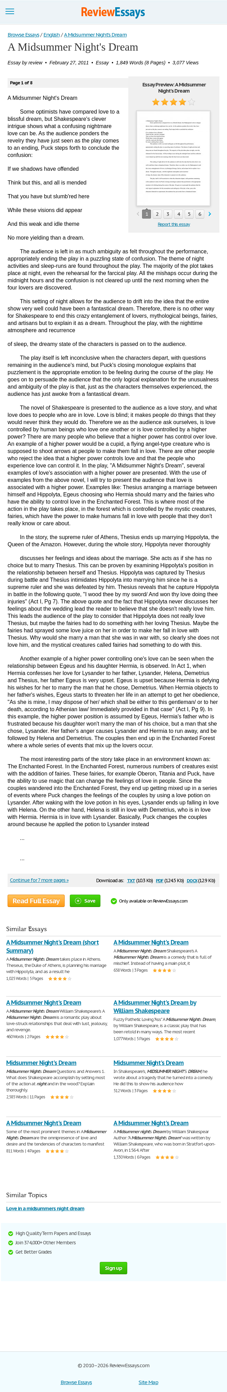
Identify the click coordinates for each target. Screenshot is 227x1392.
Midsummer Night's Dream (41, 1063)
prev (137, 214)
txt (131, 880)
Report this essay (174, 224)
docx (192, 880)
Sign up (113, 1268)
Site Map (148, 1382)
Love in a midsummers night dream (45, 1208)
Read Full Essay (36, 900)
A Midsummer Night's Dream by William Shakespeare (155, 1007)
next (210, 214)
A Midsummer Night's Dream (151, 942)
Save (85, 900)
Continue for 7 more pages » (39, 880)
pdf (159, 880)
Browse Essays (76, 1382)
